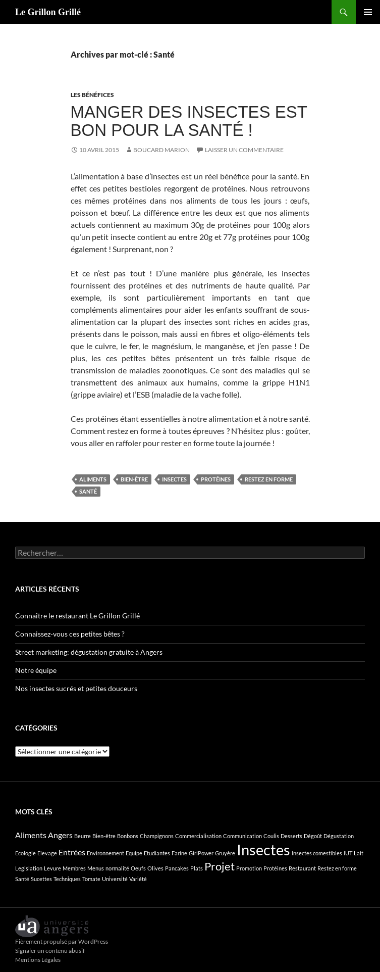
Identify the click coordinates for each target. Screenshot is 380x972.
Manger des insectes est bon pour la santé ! (189, 121)
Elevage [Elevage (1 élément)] (47, 853)
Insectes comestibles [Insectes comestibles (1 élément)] (317, 853)
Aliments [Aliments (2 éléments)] (30, 835)
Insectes (174, 479)
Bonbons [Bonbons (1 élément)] (127, 836)
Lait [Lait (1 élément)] (358, 853)
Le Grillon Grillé (48, 12)
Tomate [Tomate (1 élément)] (91, 879)
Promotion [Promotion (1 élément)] (249, 868)
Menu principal (368, 12)
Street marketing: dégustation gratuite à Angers (88, 652)
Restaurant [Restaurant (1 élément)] (302, 868)
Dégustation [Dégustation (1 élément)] (338, 836)
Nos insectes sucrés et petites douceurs (76, 688)
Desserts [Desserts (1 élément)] (291, 836)
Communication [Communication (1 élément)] (242, 836)
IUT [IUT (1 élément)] (348, 853)
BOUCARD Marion (161, 150)
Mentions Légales (38, 959)
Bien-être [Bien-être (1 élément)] (104, 836)
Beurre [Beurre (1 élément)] (82, 836)
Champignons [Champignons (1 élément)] (157, 836)
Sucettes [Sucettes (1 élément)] (41, 879)
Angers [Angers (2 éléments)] (60, 835)
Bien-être (134, 479)
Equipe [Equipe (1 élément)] (134, 853)
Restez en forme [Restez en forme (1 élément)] (337, 868)
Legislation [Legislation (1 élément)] (28, 868)
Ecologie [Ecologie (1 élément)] (25, 853)
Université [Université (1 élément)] (115, 879)
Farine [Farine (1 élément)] (179, 853)
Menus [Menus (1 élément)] (95, 868)
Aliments (92, 479)
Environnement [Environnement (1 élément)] (105, 853)
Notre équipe (36, 670)
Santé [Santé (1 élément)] (22, 879)
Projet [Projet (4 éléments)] (219, 866)
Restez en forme (269, 479)
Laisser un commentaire (244, 150)
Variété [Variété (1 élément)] (138, 879)
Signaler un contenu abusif (50, 950)
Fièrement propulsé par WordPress (61, 941)
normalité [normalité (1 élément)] (117, 868)
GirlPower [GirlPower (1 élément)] (201, 853)
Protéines (216, 479)
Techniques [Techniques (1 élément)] (67, 879)
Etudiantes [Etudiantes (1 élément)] (157, 853)
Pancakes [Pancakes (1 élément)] (177, 868)
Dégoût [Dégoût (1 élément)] (313, 836)
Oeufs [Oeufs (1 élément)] (138, 868)
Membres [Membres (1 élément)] (74, 868)
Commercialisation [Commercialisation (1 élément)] (198, 836)
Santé (88, 491)
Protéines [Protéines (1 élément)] (275, 868)
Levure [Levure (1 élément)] (52, 868)
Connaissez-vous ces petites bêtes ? (70, 633)
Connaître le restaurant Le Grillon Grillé (77, 615)
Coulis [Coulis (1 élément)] (271, 836)
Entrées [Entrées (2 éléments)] (72, 852)
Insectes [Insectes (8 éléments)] (263, 849)
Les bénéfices (92, 95)
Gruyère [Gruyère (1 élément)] (225, 853)
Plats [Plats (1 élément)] (196, 868)
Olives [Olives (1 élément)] (155, 868)
